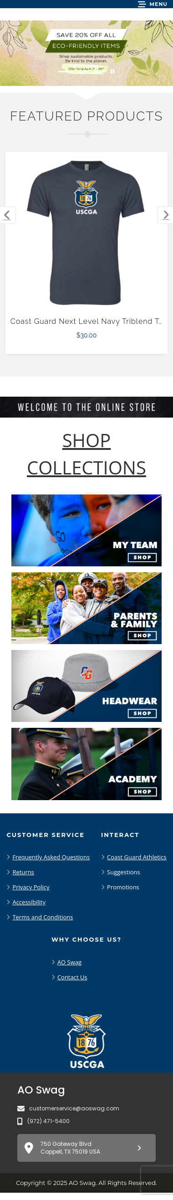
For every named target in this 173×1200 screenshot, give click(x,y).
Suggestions (123, 872)
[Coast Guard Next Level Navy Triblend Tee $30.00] (86, 233)
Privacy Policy (30, 887)
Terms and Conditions (42, 917)
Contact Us (72, 977)
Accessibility (29, 902)
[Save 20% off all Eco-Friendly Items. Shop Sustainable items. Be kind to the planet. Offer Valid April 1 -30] (86, 53)
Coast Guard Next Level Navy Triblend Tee (89, 321)
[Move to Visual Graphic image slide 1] (64, 71)
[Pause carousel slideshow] (112, 72)
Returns (23, 872)
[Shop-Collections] (86, 454)
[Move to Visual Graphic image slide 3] (99, 71)
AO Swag (69, 962)
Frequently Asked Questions (51, 857)
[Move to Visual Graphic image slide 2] (82, 71)
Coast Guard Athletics (136, 857)
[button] (152, 4)
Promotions (123, 887)
